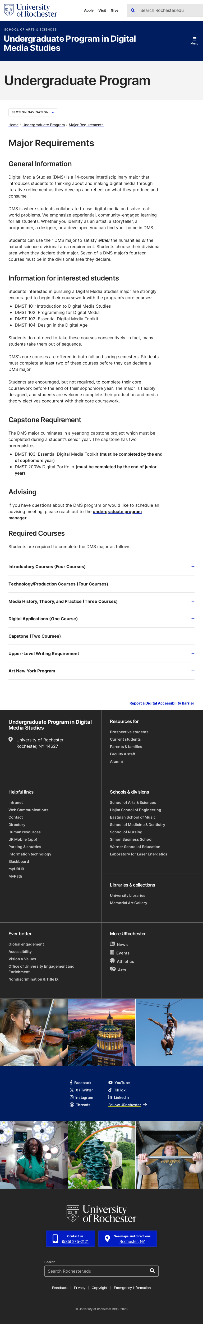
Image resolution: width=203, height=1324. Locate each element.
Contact (15, 817)
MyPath (15, 876)
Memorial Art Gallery (128, 902)
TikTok (116, 1089)
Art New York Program (101, 671)
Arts (118, 970)
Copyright (99, 1287)
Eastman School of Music (133, 817)
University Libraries (127, 895)
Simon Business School (131, 839)
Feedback (59, 1287)
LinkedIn (118, 1097)
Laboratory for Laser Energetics (138, 854)
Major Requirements (86, 124)
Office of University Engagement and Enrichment (41, 969)
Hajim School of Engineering (135, 809)
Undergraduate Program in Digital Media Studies (70, 43)
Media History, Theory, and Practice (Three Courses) (101, 601)
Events (120, 953)
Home (13, 124)
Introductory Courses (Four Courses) (101, 566)
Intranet (15, 802)
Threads (80, 1104)
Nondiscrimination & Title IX (33, 979)
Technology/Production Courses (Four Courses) (101, 584)
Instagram (81, 1097)
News (119, 944)
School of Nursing (126, 831)
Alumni (116, 761)
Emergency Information (132, 1287)
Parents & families (126, 746)
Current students (125, 739)
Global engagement (26, 944)
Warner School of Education (135, 846)
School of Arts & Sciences (30, 30)
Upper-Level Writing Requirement (101, 653)
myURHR (16, 868)
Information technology (29, 854)
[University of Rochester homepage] (30, 10)
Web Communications (28, 809)
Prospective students (129, 731)
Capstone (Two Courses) (101, 636)
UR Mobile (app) (23, 839)
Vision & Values (22, 958)
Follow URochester (127, 1104)
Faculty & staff (122, 753)
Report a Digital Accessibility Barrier (162, 703)
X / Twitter (81, 1089)
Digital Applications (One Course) (101, 619)
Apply (89, 10)
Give (114, 10)
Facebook (80, 1082)
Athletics (122, 961)
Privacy (79, 1287)
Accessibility (20, 951)
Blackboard (18, 861)
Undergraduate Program (43, 124)
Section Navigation (33, 112)
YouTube (119, 1082)
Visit (102, 10)
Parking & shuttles (24, 846)
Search (49, 1262)
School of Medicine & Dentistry (137, 824)
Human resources (24, 831)
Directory (16, 824)
